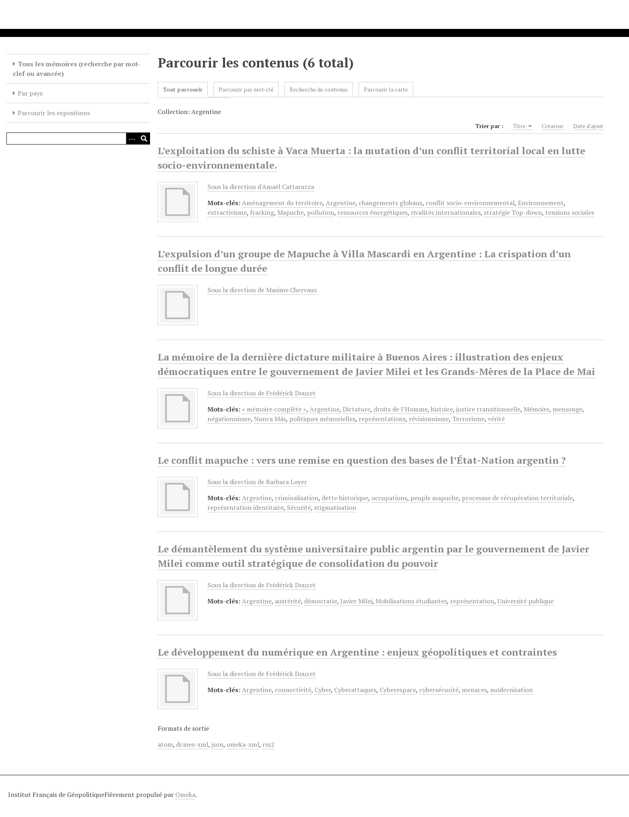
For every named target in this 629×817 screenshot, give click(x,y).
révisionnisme (429, 418)
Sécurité (299, 507)
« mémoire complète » (274, 409)
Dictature (356, 409)
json (217, 744)
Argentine (340, 202)
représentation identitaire (245, 507)
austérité (288, 601)
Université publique (525, 601)
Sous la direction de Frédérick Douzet (261, 393)
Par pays (30, 93)
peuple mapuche (434, 497)
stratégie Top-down (513, 212)
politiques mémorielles (322, 418)
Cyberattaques (355, 689)
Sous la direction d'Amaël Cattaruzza (260, 186)
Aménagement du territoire (282, 202)
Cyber (322, 689)
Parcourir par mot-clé (246, 89)
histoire (442, 409)
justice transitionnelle (488, 409)
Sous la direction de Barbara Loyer (257, 481)
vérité (496, 418)
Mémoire (536, 409)
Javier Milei (356, 601)
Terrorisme (468, 418)
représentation (472, 601)
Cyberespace (397, 689)
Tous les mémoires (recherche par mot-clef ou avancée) (76, 68)
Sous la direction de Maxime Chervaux (262, 289)
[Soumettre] (144, 138)
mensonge (567, 409)
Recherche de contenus (319, 89)
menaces (474, 689)
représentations (382, 418)
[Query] (78, 138)
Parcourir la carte (386, 89)
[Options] (132, 138)
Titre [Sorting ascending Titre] (522, 126)
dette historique (345, 497)
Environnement (541, 202)
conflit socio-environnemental (470, 202)
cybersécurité (439, 689)
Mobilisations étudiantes (411, 601)
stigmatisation (335, 507)
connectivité (293, 689)
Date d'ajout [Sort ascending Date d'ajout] (588, 126)
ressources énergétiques (372, 212)
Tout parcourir (183, 89)
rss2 (268, 744)
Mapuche (290, 212)
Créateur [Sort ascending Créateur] (553, 126)
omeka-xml (243, 744)
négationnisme (229, 418)
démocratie (320, 601)
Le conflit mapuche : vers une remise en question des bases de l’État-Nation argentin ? (362, 460)
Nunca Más (270, 418)
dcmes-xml (192, 744)
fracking (262, 212)
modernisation (511, 689)
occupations (389, 497)
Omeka (185, 794)
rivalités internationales (446, 212)
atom (165, 744)
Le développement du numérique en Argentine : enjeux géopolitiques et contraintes (357, 652)
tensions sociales (569, 212)
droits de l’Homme (400, 409)
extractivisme (227, 212)
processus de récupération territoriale (517, 497)
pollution (320, 212)
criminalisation (297, 497)
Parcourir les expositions (54, 112)
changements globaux (390, 202)
